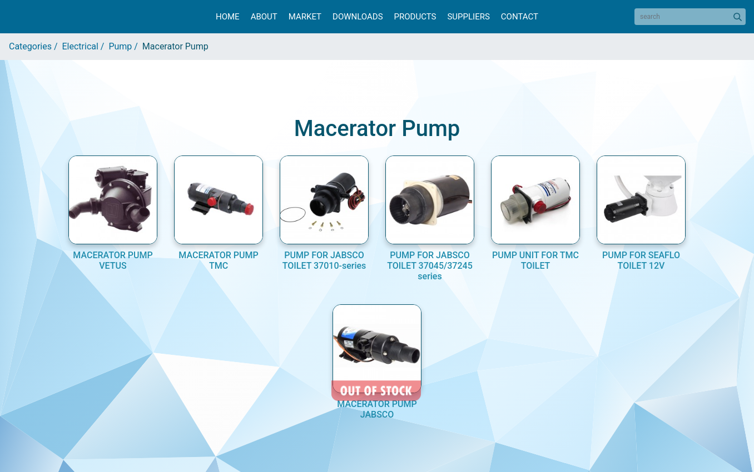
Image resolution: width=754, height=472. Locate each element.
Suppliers (468, 17)
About (264, 17)
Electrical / (85, 46)
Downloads (358, 17)
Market (305, 17)
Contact (519, 17)
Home (228, 17)
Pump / (125, 46)
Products (415, 17)
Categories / (35, 46)
